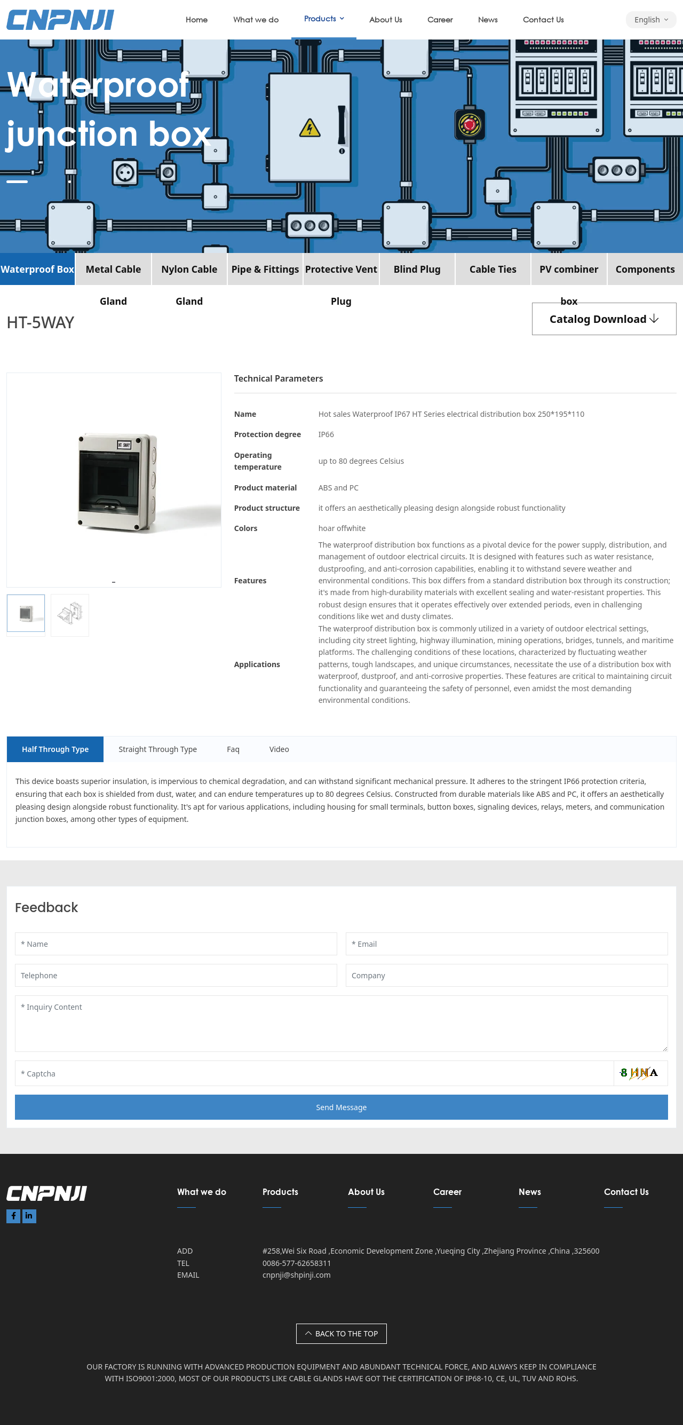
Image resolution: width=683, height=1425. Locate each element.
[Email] (507, 943)
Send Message (341, 1107)
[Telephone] (176, 975)
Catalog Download (604, 319)
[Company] (507, 975)
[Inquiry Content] (341, 1023)
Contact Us (543, 19)
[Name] (176, 943)
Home (197, 19)
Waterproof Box (37, 269)
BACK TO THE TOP (341, 1333)
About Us (385, 19)
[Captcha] (314, 1073)
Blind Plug (417, 269)
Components (645, 269)
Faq (233, 749)
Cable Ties (493, 269)
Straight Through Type (157, 749)
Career (439, 19)
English (647, 19)
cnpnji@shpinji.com (297, 1275)
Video (279, 749)
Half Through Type (55, 749)
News (487, 19)
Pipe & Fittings (265, 269)
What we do (256, 19)
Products (320, 18)
